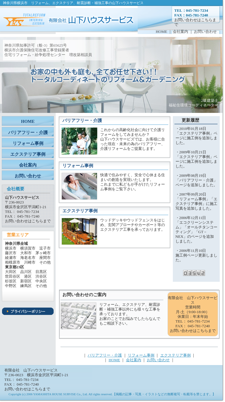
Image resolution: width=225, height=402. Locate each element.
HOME (161, 31)
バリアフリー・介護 (28, 132)
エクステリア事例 (27, 154)
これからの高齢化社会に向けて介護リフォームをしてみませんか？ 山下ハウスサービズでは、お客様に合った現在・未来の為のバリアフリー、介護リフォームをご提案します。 (132, 139)
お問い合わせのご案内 (84, 294)
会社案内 (181, 31)
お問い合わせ (205, 31)
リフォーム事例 (28, 143)
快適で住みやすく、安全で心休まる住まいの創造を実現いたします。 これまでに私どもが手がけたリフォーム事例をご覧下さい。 (132, 182)
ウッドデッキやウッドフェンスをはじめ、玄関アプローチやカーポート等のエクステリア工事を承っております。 (132, 225)
